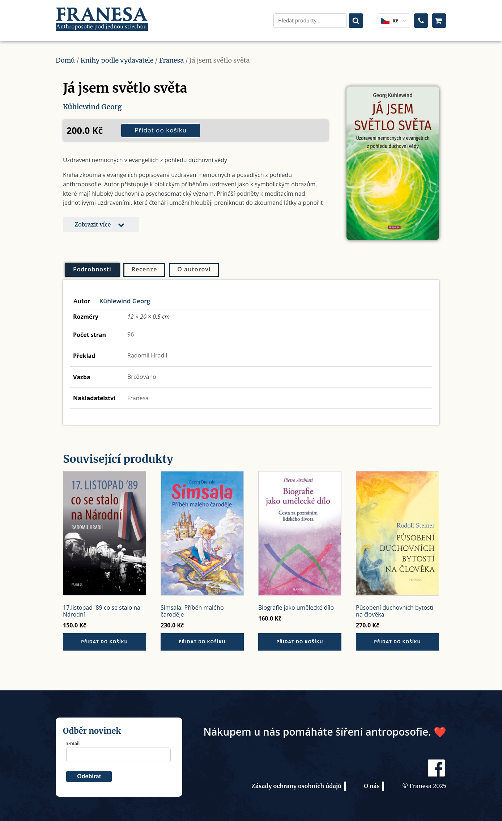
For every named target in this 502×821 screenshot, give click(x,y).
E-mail (73, 740)
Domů (65, 57)
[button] (101, 221)
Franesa (171, 57)
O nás (372, 783)
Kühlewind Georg (93, 103)
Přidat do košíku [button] (104, 639)
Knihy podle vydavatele (117, 57)
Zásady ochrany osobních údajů (296, 783)
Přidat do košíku (161, 127)
